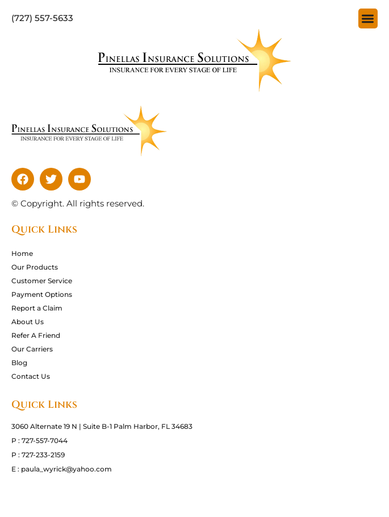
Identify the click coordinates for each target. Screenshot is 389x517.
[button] (368, 18)
